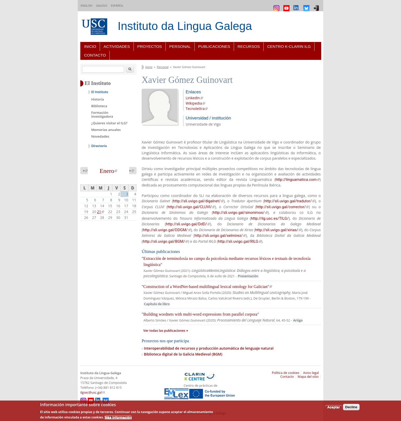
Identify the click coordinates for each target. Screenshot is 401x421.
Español (117, 5)
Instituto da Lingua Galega (185, 25)
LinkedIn (194, 97)
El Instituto (99, 92)
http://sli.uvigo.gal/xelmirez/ (220, 235)
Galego (101, 5)
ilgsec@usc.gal (92, 392)
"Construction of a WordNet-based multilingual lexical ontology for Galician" (207, 286)
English (86, 5)
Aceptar (333, 407)
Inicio (90, 46)
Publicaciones (214, 46)
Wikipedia (195, 103)
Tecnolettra (197, 108)
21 (100, 211)
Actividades (117, 46)
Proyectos (149, 46)
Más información (118, 417)
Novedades (100, 136)
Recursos (249, 46)
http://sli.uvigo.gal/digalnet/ (198, 201)
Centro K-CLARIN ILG (289, 46)
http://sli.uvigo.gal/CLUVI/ (191, 207)
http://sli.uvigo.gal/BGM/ (165, 241)
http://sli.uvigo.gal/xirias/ (278, 230)
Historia (97, 99)
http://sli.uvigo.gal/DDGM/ (167, 230)
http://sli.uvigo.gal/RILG (239, 241)
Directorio (99, 146)
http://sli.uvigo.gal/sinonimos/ (240, 212)
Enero (108, 171)
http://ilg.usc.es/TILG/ (269, 218)
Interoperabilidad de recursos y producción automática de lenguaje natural (208, 348)
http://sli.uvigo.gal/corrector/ (282, 207)
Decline (351, 407)
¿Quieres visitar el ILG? (109, 123)
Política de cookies (285, 373)
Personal (180, 46)
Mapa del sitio (308, 377)
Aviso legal (311, 373)
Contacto (95, 55)
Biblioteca (99, 106)
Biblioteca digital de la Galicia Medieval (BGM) (183, 354)
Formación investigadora (102, 114)
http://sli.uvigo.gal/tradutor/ (289, 201)
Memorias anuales (106, 129)
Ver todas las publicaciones (164, 330)
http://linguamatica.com (297, 179)
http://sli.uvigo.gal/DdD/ (188, 224)
